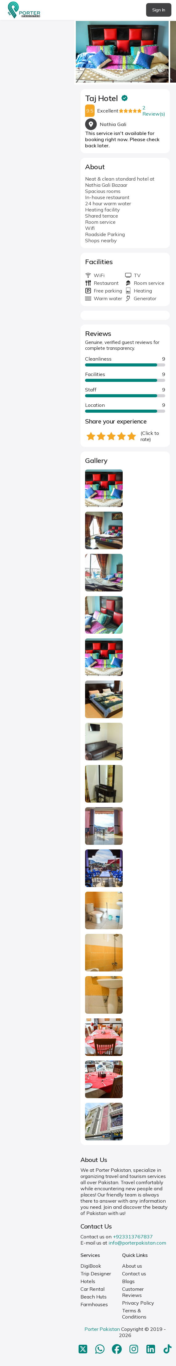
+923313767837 (133, 1236)
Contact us (134, 1273)
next (170, 49)
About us (132, 1266)
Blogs (128, 1281)
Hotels (87, 1281)
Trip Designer (95, 1273)
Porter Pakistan (102, 1329)
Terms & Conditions (134, 1313)
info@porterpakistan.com (137, 1243)
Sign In (158, 10)
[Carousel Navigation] (125, 50)
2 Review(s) (153, 110)
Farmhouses (94, 1304)
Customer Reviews (133, 1292)
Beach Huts (93, 1297)
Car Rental (92, 1289)
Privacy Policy (138, 1303)
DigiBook (90, 1266)
